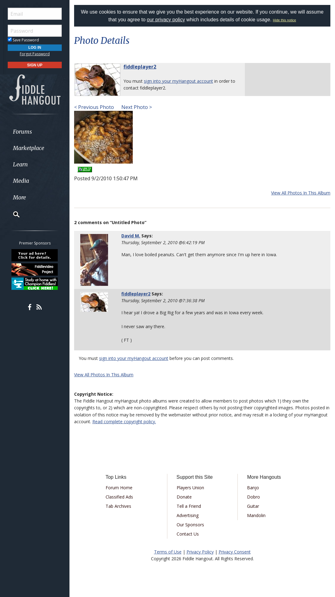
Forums (22, 131)
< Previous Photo (94, 107)
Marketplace (28, 148)
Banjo (253, 488)
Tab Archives (118, 506)
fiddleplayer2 (140, 66)
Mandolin (256, 515)
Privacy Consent (235, 552)
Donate (184, 497)
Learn (20, 164)
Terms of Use (168, 552)
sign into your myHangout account (178, 81)
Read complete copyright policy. (124, 421)
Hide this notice (284, 20)
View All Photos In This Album (300, 193)
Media (21, 180)
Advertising (188, 515)
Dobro (253, 497)
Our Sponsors (190, 525)
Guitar (253, 506)
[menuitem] (34, 131)
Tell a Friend (189, 506)
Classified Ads (119, 497)
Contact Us (188, 534)
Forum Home (119, 488)
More (19, 197)
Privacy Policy (200, 552)
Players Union (190, 488)
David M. (130, 236)
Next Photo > (136, 107)
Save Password (23, 40)
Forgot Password (35, 53)
